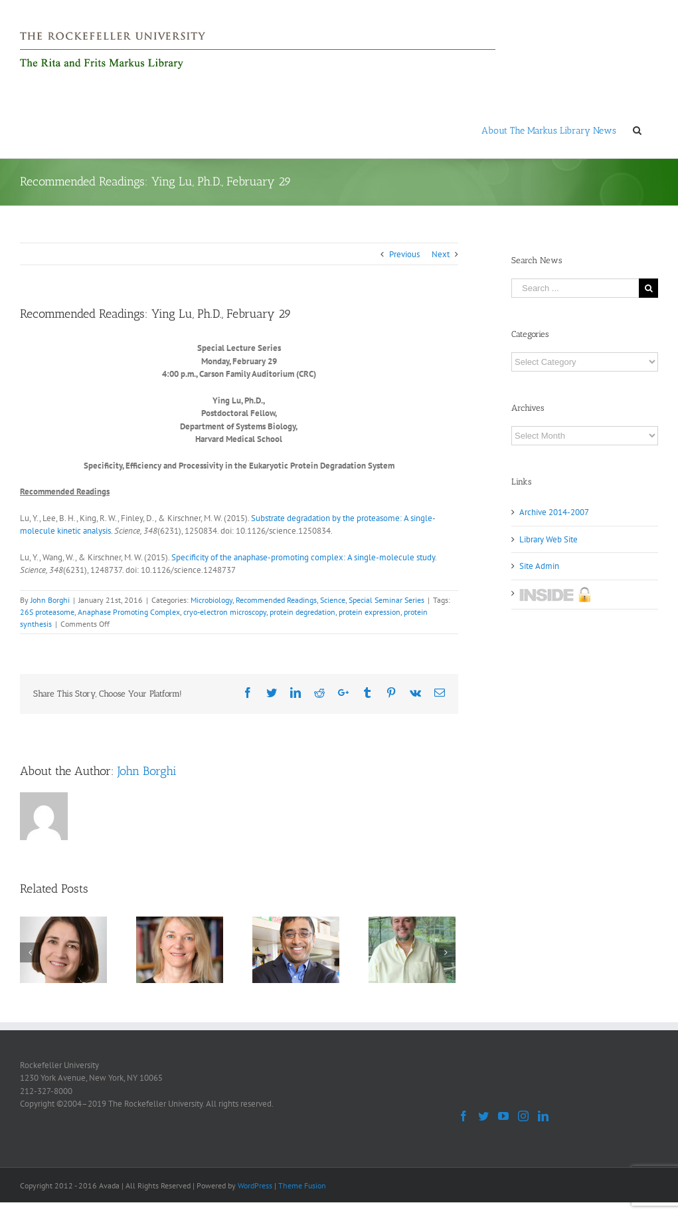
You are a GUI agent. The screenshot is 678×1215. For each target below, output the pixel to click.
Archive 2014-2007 (554, 512)
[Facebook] (463, 1116)
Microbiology (211, 600)
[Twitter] (483, 1116)
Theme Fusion (302, 1185)
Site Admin (539, 566)
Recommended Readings (276, 600)
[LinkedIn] (543, 1116)
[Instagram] (523, 1116)
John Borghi (50, 600)
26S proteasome (47, 612)
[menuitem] (548, 129)
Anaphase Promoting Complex (129, 612)
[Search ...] (575, 288)
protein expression (369, 612)
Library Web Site (548, 539)
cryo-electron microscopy (224, 612)
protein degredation (302, 612)
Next (441, 254)
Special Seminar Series (386, 600)
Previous (404, 254)
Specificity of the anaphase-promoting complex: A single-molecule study (303, 557)
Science (332, 600)
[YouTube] (503, 1116)
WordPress (255, 1185)
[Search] (637, 129)
